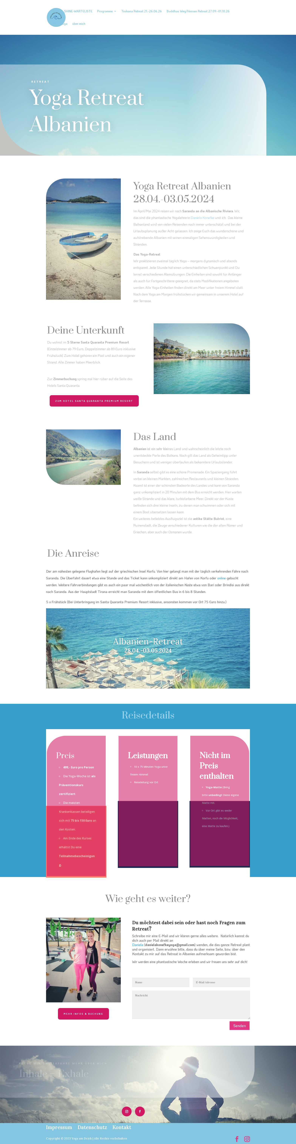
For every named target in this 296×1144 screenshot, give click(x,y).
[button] (8, 1135)
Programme (105, 11)
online (221, 578)
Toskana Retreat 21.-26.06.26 (141, 11)
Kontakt (122, 1127)
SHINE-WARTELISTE (78, 11)
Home (55, 11)
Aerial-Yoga (59, 24)
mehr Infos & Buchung (83, 1013)
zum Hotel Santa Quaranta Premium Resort (94, 400)
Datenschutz (92, 1127)
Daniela (137, 944)
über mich (78, 24)
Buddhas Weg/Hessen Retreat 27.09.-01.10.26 (198, 11)
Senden (239, 1025)
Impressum (59, 1127)
